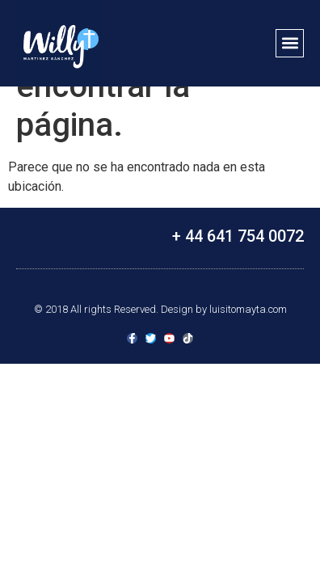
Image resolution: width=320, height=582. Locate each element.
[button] (290, 43)
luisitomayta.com (248, 309)
